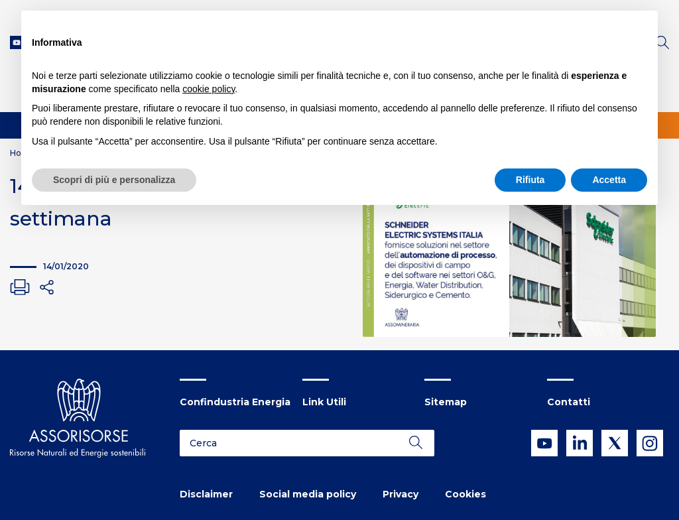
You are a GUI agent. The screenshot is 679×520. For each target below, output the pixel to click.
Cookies (465, 494)
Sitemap (445, 402)
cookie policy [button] (208, 89)
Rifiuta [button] (530, 179)
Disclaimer (206, 494)
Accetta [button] (609, 179)
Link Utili (324, 402)
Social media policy (307, 494)
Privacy (400, 494)
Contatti (568, 402)
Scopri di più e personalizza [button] (114, 179)
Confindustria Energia (235, 402)
